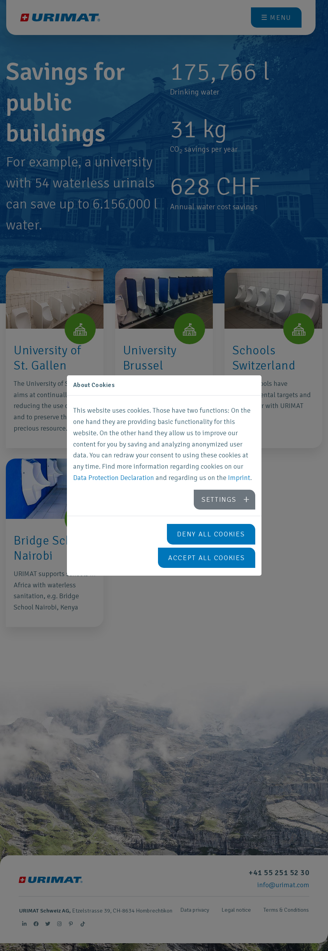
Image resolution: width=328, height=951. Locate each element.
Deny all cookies (211, 534)
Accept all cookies (206, 557)
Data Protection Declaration (113, 477)
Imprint (239, 477)
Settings (219, 499)
